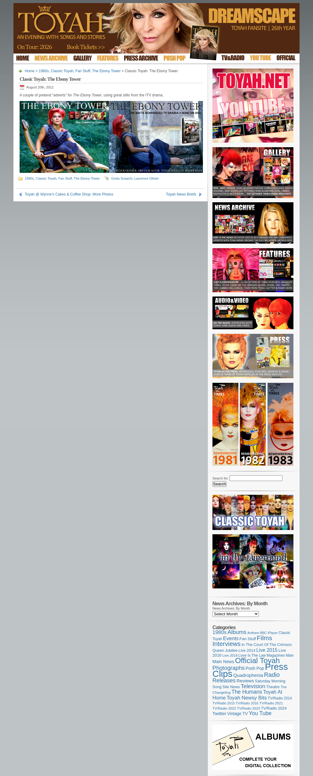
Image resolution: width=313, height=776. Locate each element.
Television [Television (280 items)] (253, 686)
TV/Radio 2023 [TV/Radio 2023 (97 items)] (248, 708)
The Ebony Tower (106, 71)
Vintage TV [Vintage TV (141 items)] (237, 713)
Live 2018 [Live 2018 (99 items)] (230, 655)
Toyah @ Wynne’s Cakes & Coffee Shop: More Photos (69, 194)
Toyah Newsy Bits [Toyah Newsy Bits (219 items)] (247, 698)
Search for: (220, 478)
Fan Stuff (82, 71)
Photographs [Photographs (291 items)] (228, 668)
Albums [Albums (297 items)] (236, 632)
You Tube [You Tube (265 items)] (260, 713)
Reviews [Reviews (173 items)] (245, 680)
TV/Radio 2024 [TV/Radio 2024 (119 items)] (273, 708)
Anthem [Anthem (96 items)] (253, 633)
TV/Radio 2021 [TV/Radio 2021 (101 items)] (271, 703)
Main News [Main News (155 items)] (223, 661)
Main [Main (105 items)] (290, 655)
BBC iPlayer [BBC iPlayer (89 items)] (269, 633)
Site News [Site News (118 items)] (231, 687)
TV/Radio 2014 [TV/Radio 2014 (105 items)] (280, 698)
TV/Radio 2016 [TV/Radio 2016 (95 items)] (247, 703)
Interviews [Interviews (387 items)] (226, 643)
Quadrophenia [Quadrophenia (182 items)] (248, 675)
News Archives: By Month (231, 608)
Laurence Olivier (146, 178)
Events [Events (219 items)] (231, 638)
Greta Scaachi (122, 178)
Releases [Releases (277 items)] (224, 680)
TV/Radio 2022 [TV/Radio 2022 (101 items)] (224, 708)
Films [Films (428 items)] (264, 637)
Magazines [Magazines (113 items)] (276, 655)
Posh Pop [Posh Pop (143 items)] (255, 668)
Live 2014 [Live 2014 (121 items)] (247, 650)
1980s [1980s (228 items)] (219, 632)
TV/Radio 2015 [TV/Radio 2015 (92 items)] (223, 703)
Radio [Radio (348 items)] (272, 674)
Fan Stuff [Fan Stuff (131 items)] (248, 638)
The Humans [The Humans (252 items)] (246, 692)
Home (30, 71)
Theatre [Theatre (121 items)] (273, 687)
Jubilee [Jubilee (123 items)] (231, 650)
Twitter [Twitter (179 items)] (219, 713)
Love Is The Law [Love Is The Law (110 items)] (252, 655)
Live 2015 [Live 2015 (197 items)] (267, 650)
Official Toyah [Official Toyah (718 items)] (257, 660)
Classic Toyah (62, 71)
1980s (44, 71)
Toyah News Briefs (181, 194)
